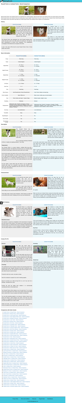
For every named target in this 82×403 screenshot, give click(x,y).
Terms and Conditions (25, 398)
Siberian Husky (69, 15)
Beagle (67, 50)
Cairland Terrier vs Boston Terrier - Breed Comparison (13, 380)
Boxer (67, 46)
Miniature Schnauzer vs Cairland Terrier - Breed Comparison (15, 352)
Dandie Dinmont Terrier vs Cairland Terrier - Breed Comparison (15, 369)
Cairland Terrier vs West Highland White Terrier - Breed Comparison (16, 381)
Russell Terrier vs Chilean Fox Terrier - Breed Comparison (14, 346)
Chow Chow (68, 53)
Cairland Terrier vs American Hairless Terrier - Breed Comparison (16, 386)
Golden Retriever (69, 34)
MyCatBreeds (50, 398)
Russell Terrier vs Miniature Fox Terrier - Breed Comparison (15, 341)
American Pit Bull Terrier (71, 48)
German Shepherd (69, 32)
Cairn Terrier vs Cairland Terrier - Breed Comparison (13, 353)
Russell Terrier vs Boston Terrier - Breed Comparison (13, 313)
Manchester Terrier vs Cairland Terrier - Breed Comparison (14, 367)
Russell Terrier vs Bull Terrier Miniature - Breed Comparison (15, 329)
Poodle (67, 57)
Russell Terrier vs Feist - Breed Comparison (11, 336)
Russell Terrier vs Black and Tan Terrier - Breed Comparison (15, 347)
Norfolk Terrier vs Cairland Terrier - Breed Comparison (14, 361)
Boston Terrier (69, 41)
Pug (67, 29)
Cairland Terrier (47, 24)
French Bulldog (69, 25)
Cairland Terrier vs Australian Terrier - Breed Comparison (14, 384)
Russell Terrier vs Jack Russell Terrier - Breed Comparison (14, 315)
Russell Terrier (16, 24)
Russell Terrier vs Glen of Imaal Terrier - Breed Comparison (15, 344)
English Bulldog (69, 20)
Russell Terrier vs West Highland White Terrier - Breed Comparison (16, 316)
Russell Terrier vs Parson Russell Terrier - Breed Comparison (15, 335)
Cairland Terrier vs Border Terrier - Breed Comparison (13, 383)
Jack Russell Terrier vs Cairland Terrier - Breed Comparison (15, 350)
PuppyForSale (42, 398)
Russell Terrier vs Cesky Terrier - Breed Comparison (13, 343)
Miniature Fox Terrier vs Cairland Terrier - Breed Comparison (15, 370)
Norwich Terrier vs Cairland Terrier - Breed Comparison (14, 360)
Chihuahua (68, 39)
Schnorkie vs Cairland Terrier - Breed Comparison (13, 375)
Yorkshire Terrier (69, 18)
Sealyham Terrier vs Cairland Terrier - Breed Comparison (14, 377)
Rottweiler (68, 36)
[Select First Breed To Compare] (73, 6)
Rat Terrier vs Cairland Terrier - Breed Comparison (13, 355)
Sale (20, 24)
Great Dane (68, 55)
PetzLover (34, 398)
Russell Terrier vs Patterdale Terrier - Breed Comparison (14, 326)
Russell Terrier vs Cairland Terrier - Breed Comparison (14, 349)
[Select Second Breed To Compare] (73, 8)
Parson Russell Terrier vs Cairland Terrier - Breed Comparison (15, 364)
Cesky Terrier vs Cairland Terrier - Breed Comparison (13, 372)
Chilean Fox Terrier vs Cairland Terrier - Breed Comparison (14, 378)
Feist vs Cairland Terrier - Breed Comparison (12, 366)
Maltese (67, 27)
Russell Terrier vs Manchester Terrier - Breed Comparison (14, 338)
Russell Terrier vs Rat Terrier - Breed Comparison (13, 322)
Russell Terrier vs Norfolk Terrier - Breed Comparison (13, 332)
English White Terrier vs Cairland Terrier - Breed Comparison (15, 363)
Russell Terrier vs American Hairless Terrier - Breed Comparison (15, 327)
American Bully (69, 43)
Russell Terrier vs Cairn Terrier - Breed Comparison (13, 319)
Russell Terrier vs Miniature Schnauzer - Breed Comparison (15, 318)
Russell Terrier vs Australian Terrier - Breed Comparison (14, 324)
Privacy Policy (15, 398)
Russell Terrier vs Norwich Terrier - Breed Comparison (14, 330)
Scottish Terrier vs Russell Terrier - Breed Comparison (13, 312)
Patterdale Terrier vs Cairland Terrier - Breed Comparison (14, 358)
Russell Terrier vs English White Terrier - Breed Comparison (15, 333)
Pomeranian (68, 22)
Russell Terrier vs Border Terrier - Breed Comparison (13, 321)
